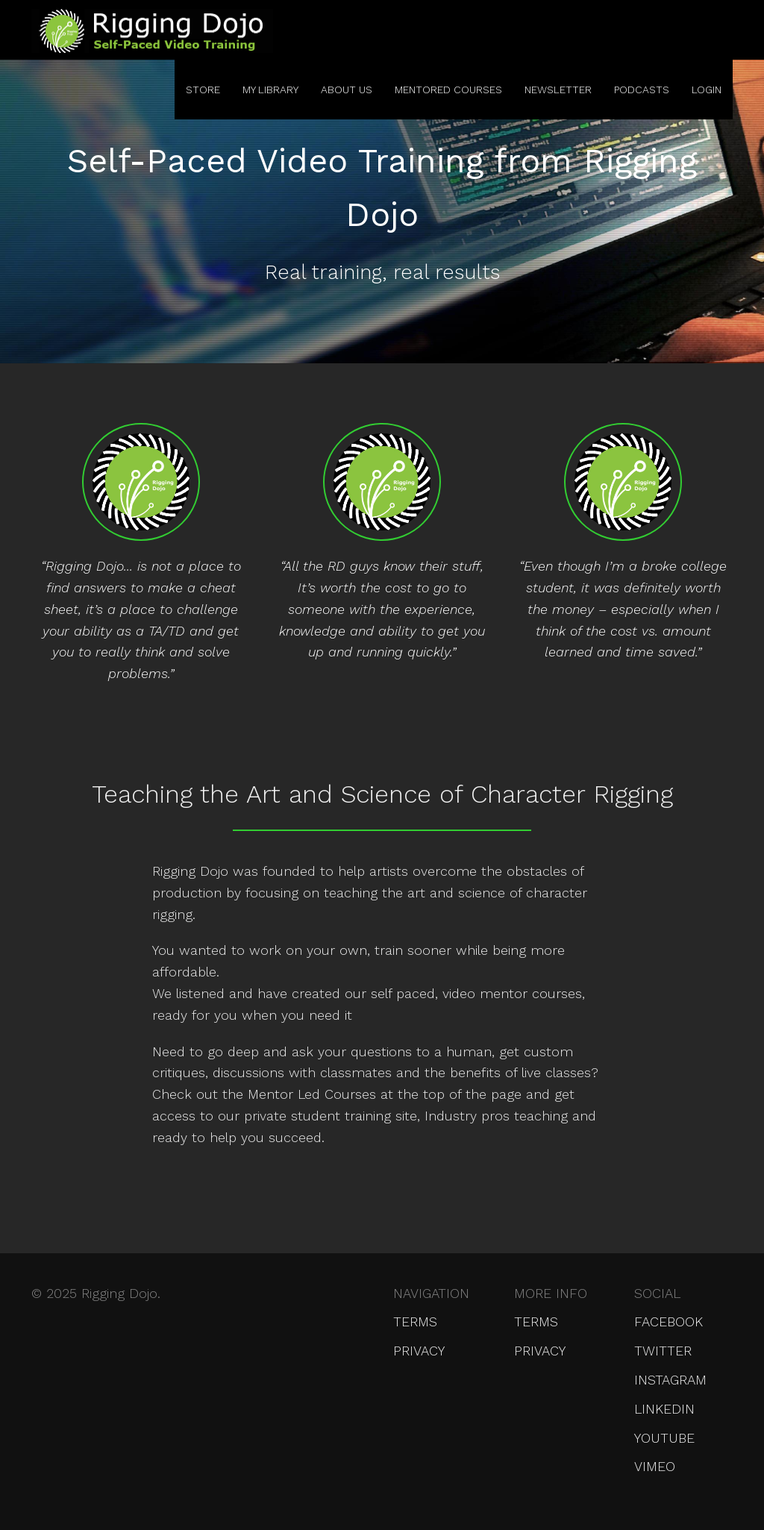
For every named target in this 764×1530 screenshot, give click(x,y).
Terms (415, 1321)
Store (203, 89)
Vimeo (654, 1466)
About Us (346, 89)
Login (706, 89)
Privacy (419, 1350)
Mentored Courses (448, 89)
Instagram (670, 1380)
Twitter (663, 1350)
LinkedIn (664, 1409)
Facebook (668, 1321)
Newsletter (558, 89)
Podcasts (641, 89)
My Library (270, 89)
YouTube (664, 1438)
